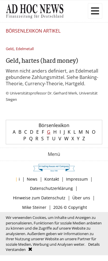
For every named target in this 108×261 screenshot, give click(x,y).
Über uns (81, 198)
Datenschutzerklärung (51, 188)
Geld (10, 49)
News (32, 179)
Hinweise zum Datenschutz (39, 198)
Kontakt (51, 179)
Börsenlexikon (54, 125)
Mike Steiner (34, 207)
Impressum (77, 179)
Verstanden (16, 249)
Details (94, 244)
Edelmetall (25, 49)
